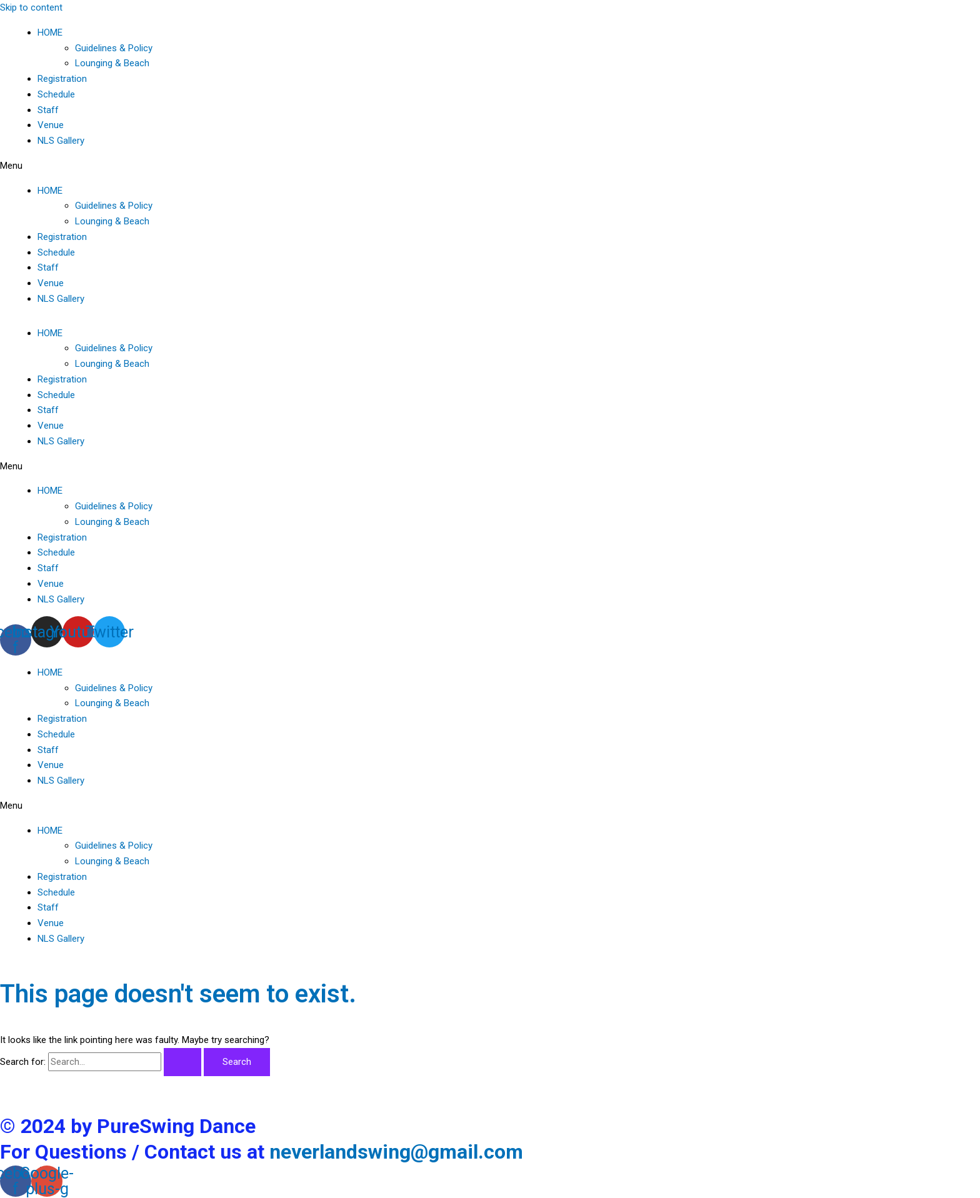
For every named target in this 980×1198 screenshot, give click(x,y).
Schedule (56, 94)
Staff (48, 110)
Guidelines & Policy (113, 48)
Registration (62, 78)
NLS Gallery (61, 140)
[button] (490, 166)
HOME (50, 32)
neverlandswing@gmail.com (396, 1152)
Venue (51, 125)
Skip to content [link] (31, 7)
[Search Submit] (182, 1062)
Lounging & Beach (112, 63)
